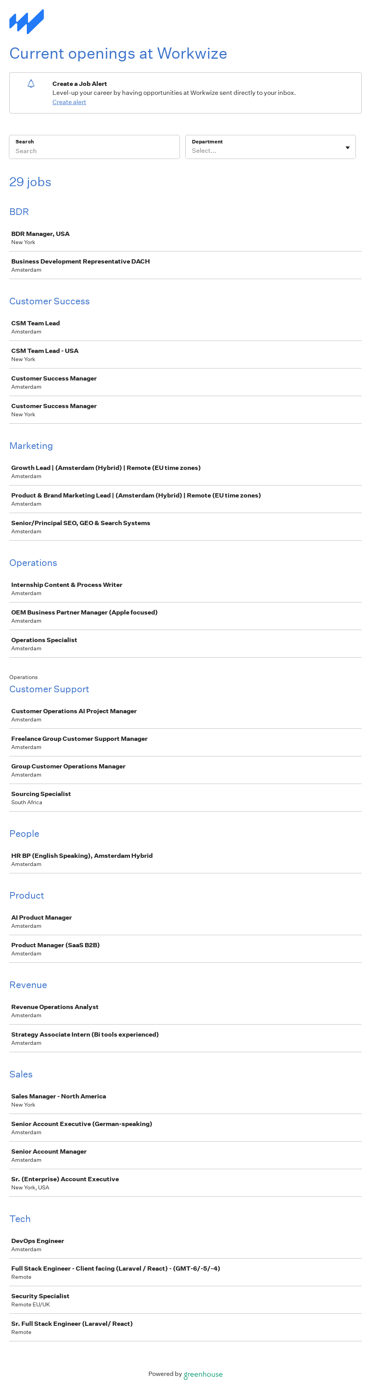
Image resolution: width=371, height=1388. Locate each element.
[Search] (94, 152)
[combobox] (192, 151)
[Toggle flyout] (347, 147)
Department (207, 141)
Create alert (69, 102)
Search (25, 141)
